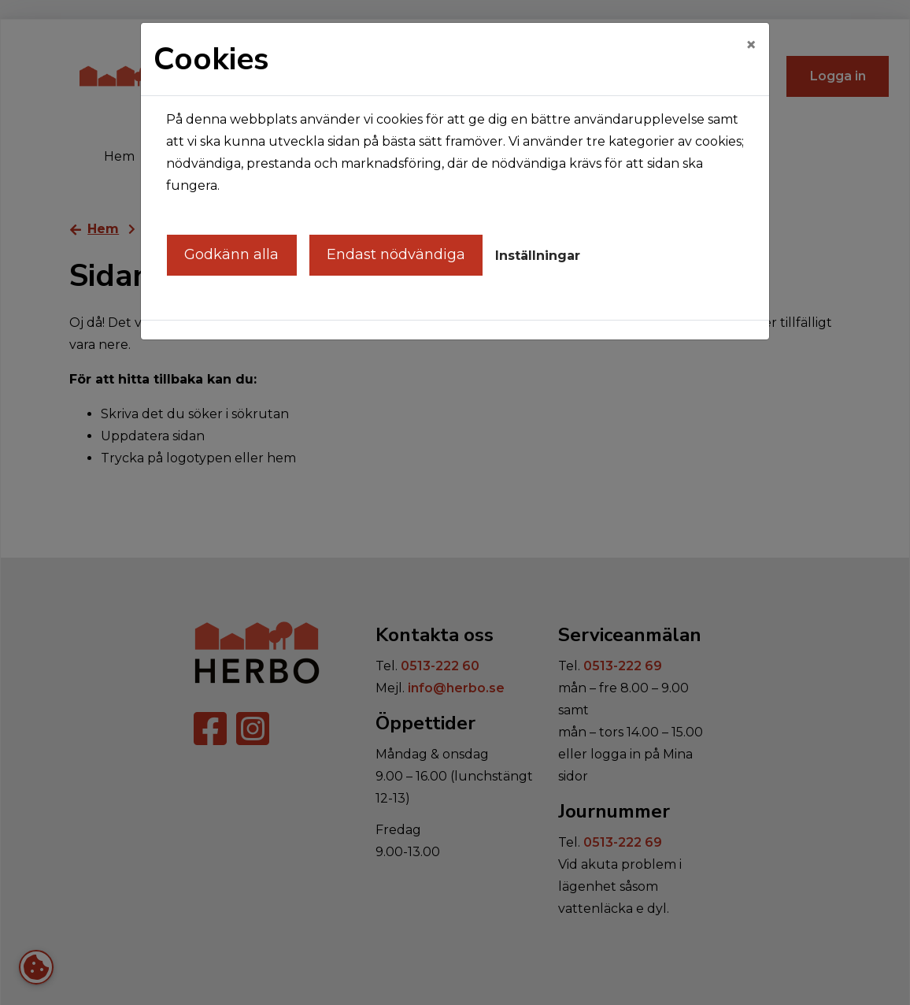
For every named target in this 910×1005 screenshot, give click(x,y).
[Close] (751, 45)
